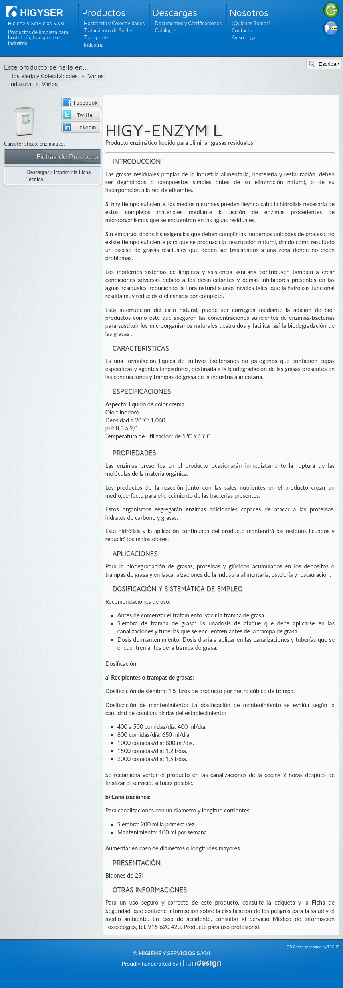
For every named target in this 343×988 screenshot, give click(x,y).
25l (139, 875)
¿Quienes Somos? (251, 23)
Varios (95, 76)
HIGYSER (41, 12)
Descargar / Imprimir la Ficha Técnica (58, 175)
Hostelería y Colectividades (114, 23)
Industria (93, 44)
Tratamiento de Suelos (108, 30)
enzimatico (52, 143)
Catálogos (165, 30)
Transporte (96, 37)
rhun (201, 962)
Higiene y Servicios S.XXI (174, 953)
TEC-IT (333, 947)
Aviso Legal (244, 37)
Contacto (242, 30)
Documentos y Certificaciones (188, 23)
